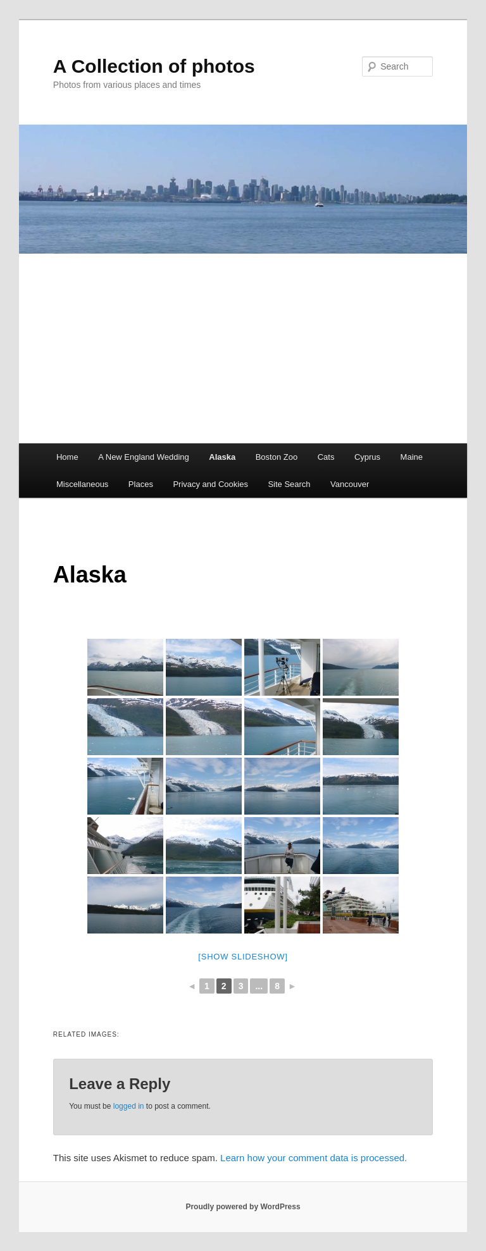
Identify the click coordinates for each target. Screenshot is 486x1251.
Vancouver (349, 484)
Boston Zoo (277, 457)
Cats (326, 457)
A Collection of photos (154, 66)
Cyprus (367, 457)
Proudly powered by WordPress (242, 1206)
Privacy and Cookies (210, 484)
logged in (128, 1106)
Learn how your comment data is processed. (313, 1157)
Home (67, 457)
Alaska (222, 457)
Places (140, 484)
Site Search (289, 484)
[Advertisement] (243, 348)
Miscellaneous (82, 484)
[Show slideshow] (242, 956)
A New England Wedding (143, 457)
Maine (412, 457)
